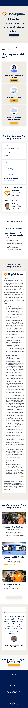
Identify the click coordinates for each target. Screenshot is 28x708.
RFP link (6, 163)
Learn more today (7, 534)
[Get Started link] (14, 32)
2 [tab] (13, 649)
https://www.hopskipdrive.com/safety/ (15, 474)
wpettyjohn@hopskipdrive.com (14, 239)
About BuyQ (13, 682)
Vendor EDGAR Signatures (10, 166)
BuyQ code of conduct (9, 169)
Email (13, 191)
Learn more (6, 583)
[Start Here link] (14, 77)
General (13, 671)
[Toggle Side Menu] (26, 1)
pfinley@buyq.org (16, 203)
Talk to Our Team (14, 662)
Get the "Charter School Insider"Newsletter (14, 689)
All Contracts (5, 45)
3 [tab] (16, 649)
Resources (13, 677)
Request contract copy (9, 177)
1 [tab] (11, 649)
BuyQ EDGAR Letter (8, 171)
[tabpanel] (14, 626)
